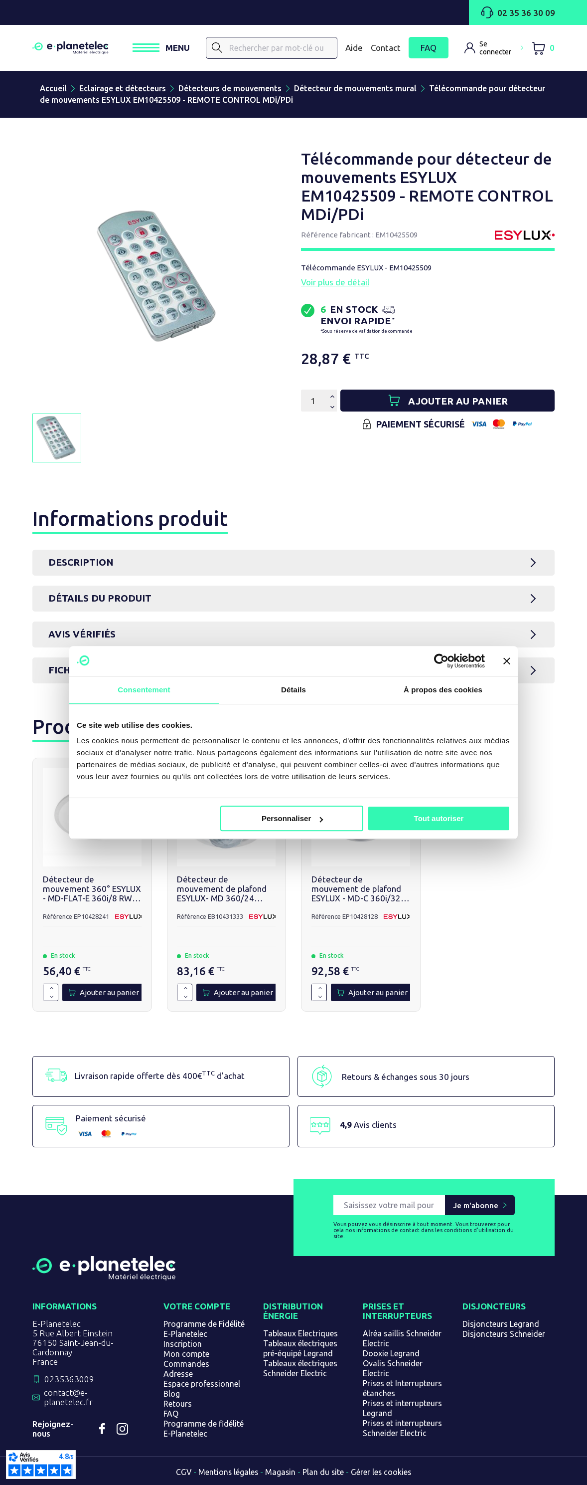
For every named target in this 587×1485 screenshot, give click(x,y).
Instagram (122, 1429)
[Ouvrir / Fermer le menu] (161, 48)
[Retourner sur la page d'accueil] (103, 1276)
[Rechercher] (217, 47)
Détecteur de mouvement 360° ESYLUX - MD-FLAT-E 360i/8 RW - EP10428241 (92, 889)
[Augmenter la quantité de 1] (51, 989)
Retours (177, 1403)
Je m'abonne (475, 1205)
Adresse (178, 1373)
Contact (386, 47)
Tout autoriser (439, 818)
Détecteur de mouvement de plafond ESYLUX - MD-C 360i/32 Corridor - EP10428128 (356, 889)
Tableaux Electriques (300, 1333)
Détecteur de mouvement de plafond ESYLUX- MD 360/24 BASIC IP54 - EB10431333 (226, 889)
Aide (354, 47)
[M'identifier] (493, 48)
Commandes (186, 1363)
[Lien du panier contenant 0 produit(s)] (543, 48)
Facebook (102, 1429)
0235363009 (69, 1379)
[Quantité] (313, 401)
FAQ (429, 48)
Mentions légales (227, 1472)
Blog (171, 1393)
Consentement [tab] (144, 689)
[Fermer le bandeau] (506, 660)
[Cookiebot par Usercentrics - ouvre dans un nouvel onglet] (441, 660)
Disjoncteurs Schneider (503, 1333)
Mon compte (186, 1353)
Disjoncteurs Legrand (500, 1323)
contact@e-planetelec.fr (68, 1397)
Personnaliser (292, 818)
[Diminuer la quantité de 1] (51, 997)
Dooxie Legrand (391, 1353)
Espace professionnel (201, 1383)
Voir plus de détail (335, 282)
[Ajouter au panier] (447, 401)
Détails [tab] (293, 689)
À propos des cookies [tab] (443, 689)
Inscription (182, 1343)
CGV (182, 1472)
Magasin (280, 1472)
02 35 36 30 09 (518, 12)
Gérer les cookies (382, 1472)
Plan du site (324, 1472)
